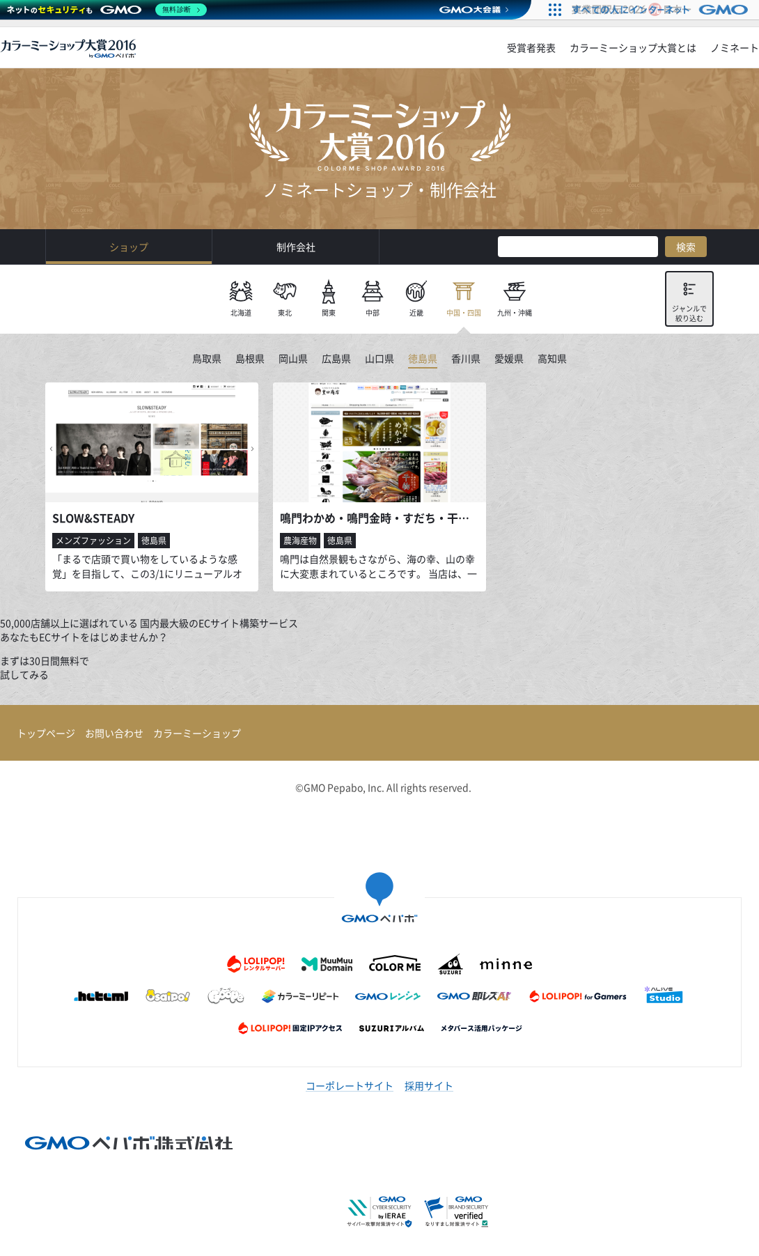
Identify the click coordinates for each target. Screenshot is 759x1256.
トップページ (46, 733)
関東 (329, 312)
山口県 (379, 359)
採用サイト (429, 1085)
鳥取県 (206, 359)
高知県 (552, 359)
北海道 (240, 312)
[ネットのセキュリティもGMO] (106, 10)
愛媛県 (509, 359)
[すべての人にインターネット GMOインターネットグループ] (662, 10)
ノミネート (734, 47)
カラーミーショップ (197, 733)
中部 (373, 312)
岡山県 (293, 359)
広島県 (336, 359)
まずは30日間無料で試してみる (44, 667)
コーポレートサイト (349, 1085)
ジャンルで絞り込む (689, 313)
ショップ (128, 247)
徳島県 (422, 359)
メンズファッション (93, 540)
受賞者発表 (531, 47)
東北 (285, 312)
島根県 (250, 359)
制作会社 (295, 247)
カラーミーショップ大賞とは (633, 47)
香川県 (465, 359)
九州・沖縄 (514, 312)
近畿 (416, 312)
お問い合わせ (114, 733)
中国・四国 (463, 312)
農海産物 (300, 540)
